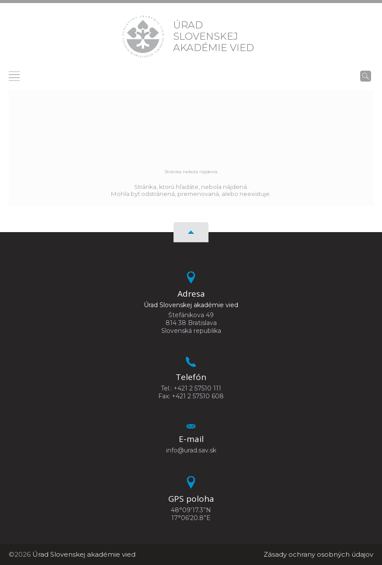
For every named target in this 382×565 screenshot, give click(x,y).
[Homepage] (143, 36)
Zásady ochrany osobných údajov (318, 554)
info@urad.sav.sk (191, 450)
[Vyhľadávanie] (365, 75)
